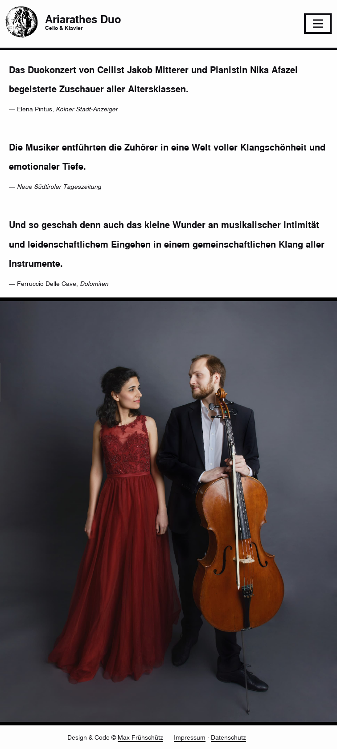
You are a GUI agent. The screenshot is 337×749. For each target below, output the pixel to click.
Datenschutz (228, 737)
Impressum (189, 737)
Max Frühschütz (140, 737)
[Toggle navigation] (318, 23)
